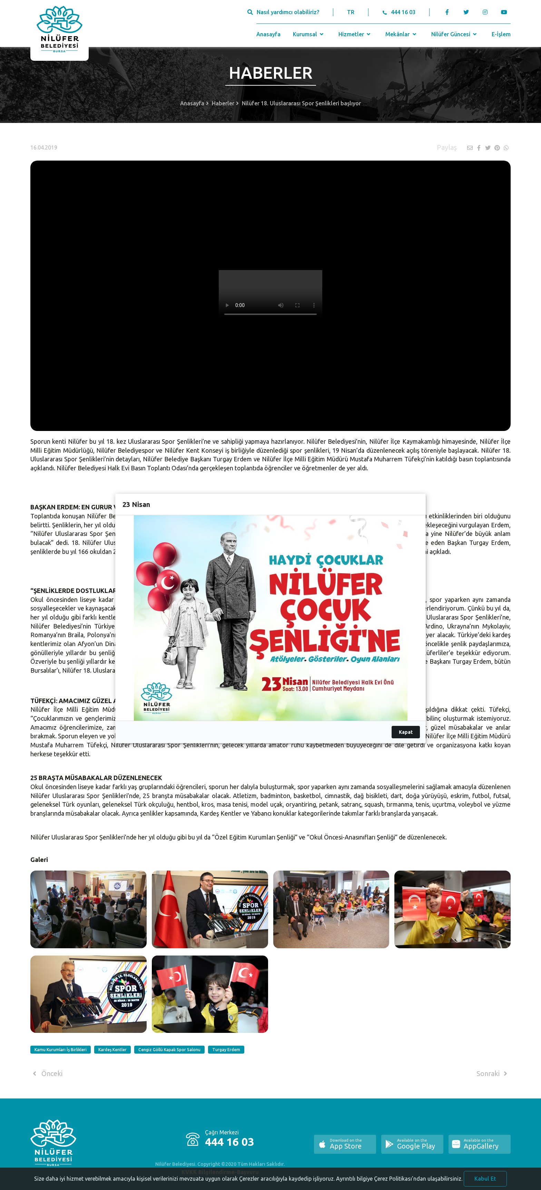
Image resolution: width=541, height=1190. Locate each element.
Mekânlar (401, 34)
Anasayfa (268, 34)
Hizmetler (355, 34)
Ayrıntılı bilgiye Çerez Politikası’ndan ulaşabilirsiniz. (399, 1185)
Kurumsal (309, 34)
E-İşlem (501, 34)
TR (350, 12)
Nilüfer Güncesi (454, 34)
